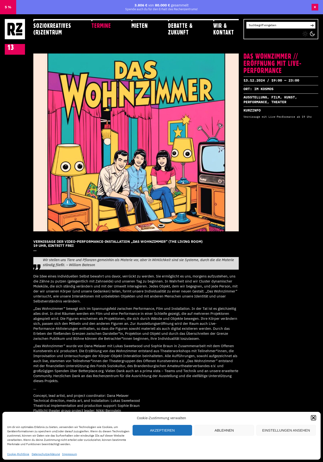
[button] (313, 417)
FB (257, 32)
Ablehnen (224, 430)
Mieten (139, 25)
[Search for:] (277, 25)
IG (247, 32)
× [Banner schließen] (315, 7)
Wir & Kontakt (223, 29)
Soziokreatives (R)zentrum (52, 29)
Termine (101, 25)
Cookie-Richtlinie (18, 454)
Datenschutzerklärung (46, 454)
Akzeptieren (162, 430)
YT (267, 32)
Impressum (69, 454)
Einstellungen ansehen (286, 430)
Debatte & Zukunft (180, 29)
